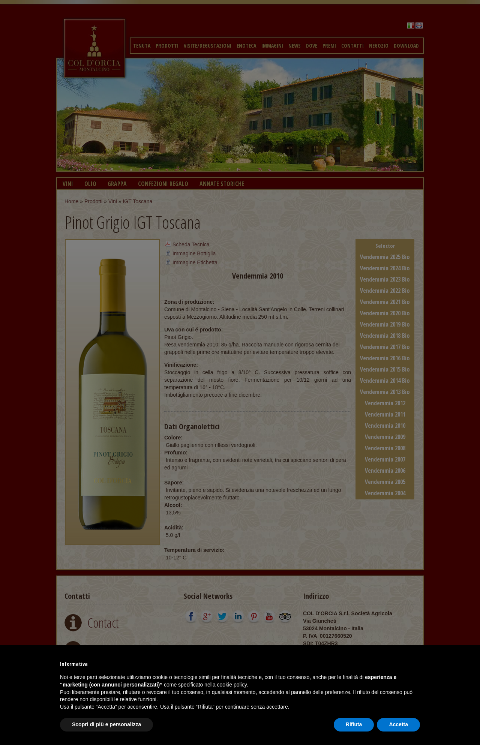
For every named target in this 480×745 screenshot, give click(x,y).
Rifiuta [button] (354, 724)
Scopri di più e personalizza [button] (106, 724)
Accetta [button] (398, 724)
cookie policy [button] (232, 685)
